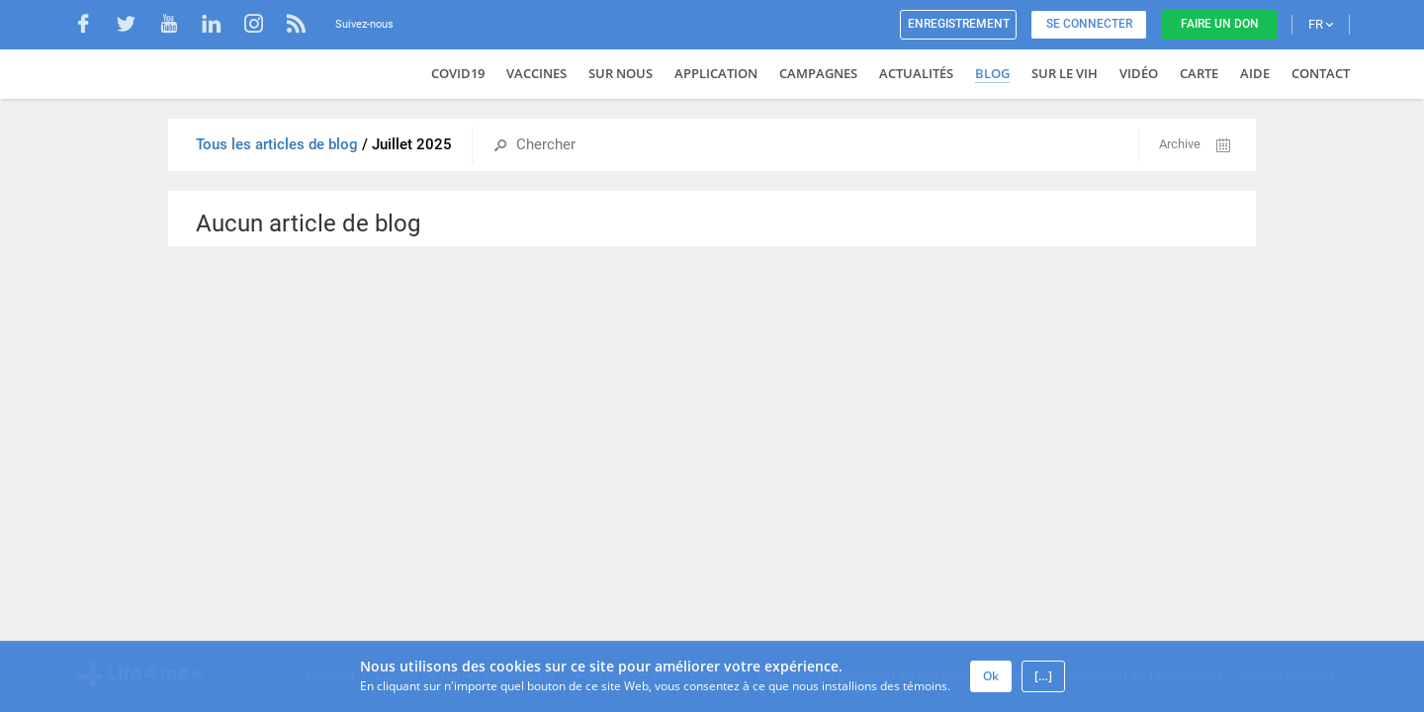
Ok (991, 676)
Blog (992, 73)
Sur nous (620, 73)
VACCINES (536, 73)
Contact (1320, 73)
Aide (1255, 73)
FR (1320, 24)
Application (715, 73)
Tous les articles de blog (279, 144)
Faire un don (1220, 24)
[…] (1043, 676)
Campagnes (818, 73)
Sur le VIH (1064, 73)
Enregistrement (959, 24)
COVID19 (458, 73)
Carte (1199, 73)
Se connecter (1089, 24)
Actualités (916, 73)
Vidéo (1138, 73)
